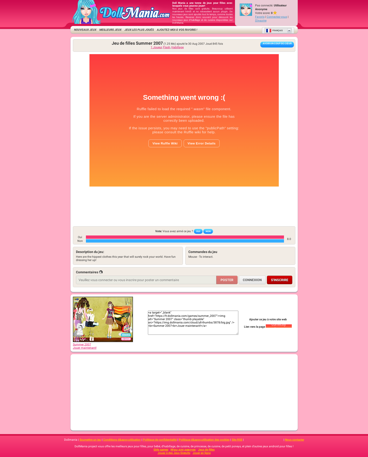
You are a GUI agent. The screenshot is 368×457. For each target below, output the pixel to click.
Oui (198, 231)
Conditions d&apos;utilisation (122, 439)
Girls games (161, 449)
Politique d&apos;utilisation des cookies (204, 439)
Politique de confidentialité (160, 439)
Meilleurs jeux (110, 29)
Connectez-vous (277, 16)
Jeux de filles (206, 449)
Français (274, 30)
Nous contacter (294, 439)
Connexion (252, 280)
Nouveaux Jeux (85, 29)
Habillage (177, 47)
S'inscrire (260, 20)
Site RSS (237, 439)
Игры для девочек (183, 449)
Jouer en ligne (202, 453)
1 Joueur (156, 47)
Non (208, 231)
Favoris (260, 16)
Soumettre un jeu (90, 439)
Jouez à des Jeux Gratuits (174, 453)
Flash (166, 47)
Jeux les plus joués (139, 29)
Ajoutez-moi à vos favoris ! (177, 29)
